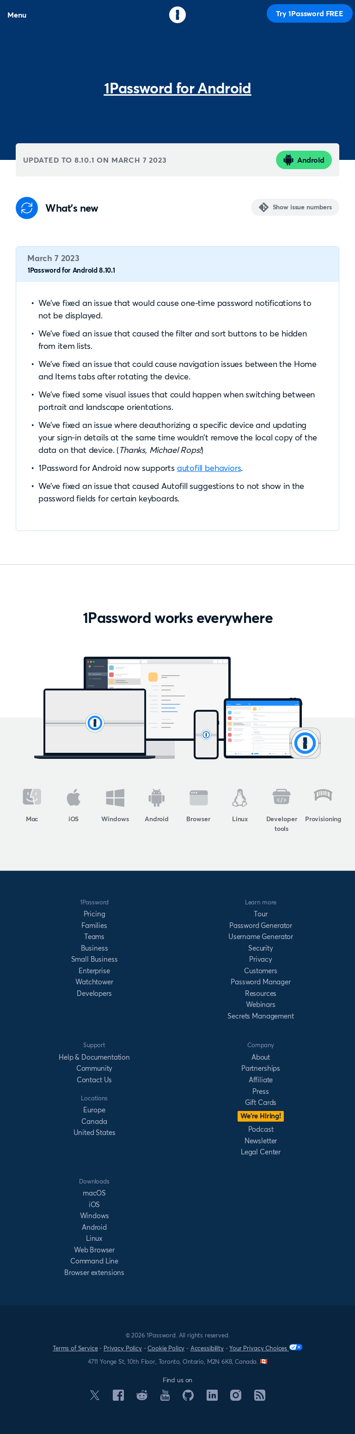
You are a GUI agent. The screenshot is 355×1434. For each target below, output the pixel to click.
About (260, 1057)
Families (94, 925)
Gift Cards (260, 1102)
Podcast (261, 1129)
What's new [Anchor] (71, 208)
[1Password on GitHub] (188, 1398)
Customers (260, 970)
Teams (94, 936)
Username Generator (260, 936)
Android (303, 159)
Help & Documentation (94, 1057)
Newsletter (261, 1140)
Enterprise (94, 970)
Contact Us (94, 1079)
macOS (94, 1193)
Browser (198, 806)
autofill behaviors (209, 468)
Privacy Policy (123, 1348)
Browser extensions (94, 1272)
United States (94, 1132)
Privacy (260, 959)
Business (94, 948)
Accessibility (207, 1348)
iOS (73, 806)
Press (260, 1091)
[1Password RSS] (259, 1398)
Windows (115, 806)
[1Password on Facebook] (118, 1398)
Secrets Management (260, 1016)
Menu (16, 14)
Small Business (94, 959)
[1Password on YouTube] (165, 1398)
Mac (32, 806)
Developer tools (281, 811)
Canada (94, 1121)
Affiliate (261, 1079)
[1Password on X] (95, 1397)
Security (260, 948)
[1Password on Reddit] (141, 1397)
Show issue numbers (302, 207)
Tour (260, 913)
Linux (240, 806)
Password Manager (260, 981)
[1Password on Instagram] (235, 1398)
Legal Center (261, 1151)
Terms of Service (75, 1348)
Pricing (94, 913)
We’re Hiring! (260, 1115)
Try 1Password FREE (309, 13)
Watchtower (94, 981)
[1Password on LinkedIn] (212, 1398)
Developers (94, 993)
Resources (261, 993)
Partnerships (260, 1068)
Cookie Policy (165, 1348)
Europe (94, 1109)
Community (94, 1068)
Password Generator (260, 925)
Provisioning (323, 806)
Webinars (260, 1004)
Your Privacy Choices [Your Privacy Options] (265, 1348)
